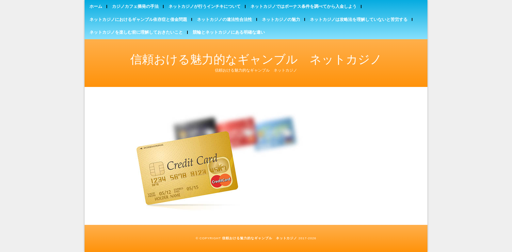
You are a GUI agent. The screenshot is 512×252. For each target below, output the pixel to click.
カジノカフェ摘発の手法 (135, 6)
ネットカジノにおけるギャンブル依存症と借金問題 (138, 19)
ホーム (95, 6)
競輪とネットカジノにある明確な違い (229, 32)
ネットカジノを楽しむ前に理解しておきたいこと (136, 32)
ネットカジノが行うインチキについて (204, 6)
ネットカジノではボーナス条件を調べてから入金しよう (303, 6)
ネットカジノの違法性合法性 (224, 19)
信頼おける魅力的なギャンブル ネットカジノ (256, 59)
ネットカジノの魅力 (281, 19)
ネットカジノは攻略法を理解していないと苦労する (359, 19)
